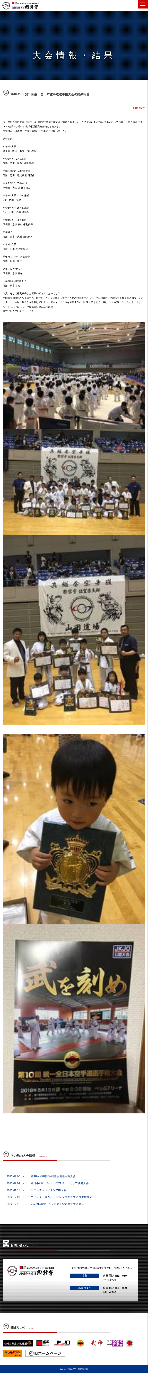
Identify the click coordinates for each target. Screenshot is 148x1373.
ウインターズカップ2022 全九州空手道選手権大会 (61, 1197)
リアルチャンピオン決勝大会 (48, 1190)
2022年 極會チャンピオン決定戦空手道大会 (57, 1204)
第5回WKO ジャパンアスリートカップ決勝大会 (60, 1183)
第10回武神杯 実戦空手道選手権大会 (53, 1176)
